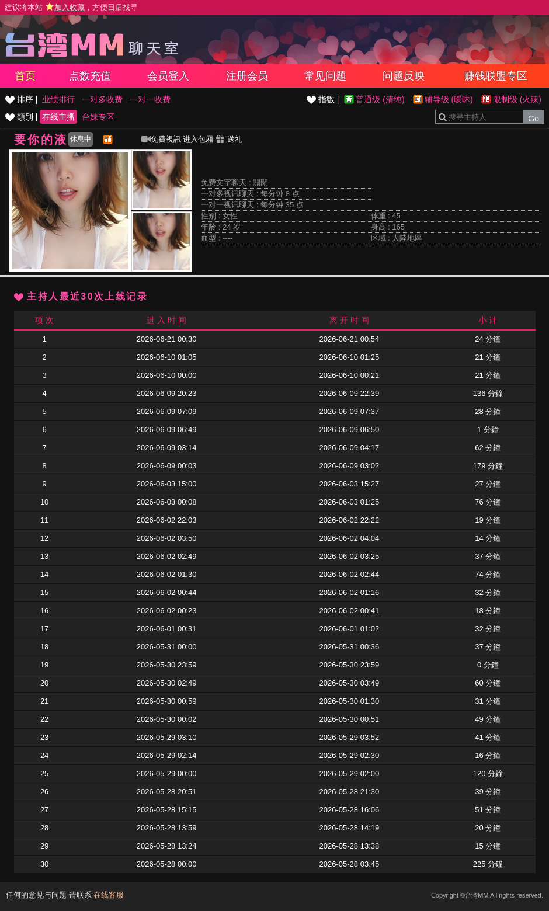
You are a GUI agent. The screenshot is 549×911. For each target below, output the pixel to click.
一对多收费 (102, 99)
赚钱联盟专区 (495, 76)
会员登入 (168, 76)
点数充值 (90, 76)
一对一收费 (150, 99)
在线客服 (108, 895)
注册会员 (247, 76)
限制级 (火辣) (517, 99)
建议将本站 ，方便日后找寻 (71, 7)
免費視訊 (161, 139)
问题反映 (404, 76)
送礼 (229, 139)
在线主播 (58, 116)
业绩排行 (58, 99)
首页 (25, 76)
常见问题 (325, 76)
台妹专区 (98, 116)
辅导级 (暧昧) (449, 99)
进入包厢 (198, 139)
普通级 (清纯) (380, 99)
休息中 (80, 139)
